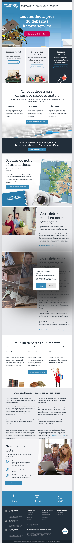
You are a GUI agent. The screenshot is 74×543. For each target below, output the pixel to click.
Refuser (42, 278)
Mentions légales (30, 517)
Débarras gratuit (13, 62)
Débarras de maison (37, 66)
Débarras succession (61, 515)
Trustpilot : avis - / (31, 525)
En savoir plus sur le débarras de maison (51, 330)
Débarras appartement (46, 514)
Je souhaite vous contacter (48, 245)
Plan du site (29, 519)
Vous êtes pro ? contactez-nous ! (58, 435)
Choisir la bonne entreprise (60, 66)
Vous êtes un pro (30, 512)
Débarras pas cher (60, 514)
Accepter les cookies (32, 278)
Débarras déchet (45, 517)
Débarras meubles (45, 515)
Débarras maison (45, 512)
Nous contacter (30, 514)
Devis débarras (44, 519)
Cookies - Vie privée (30, 515)
